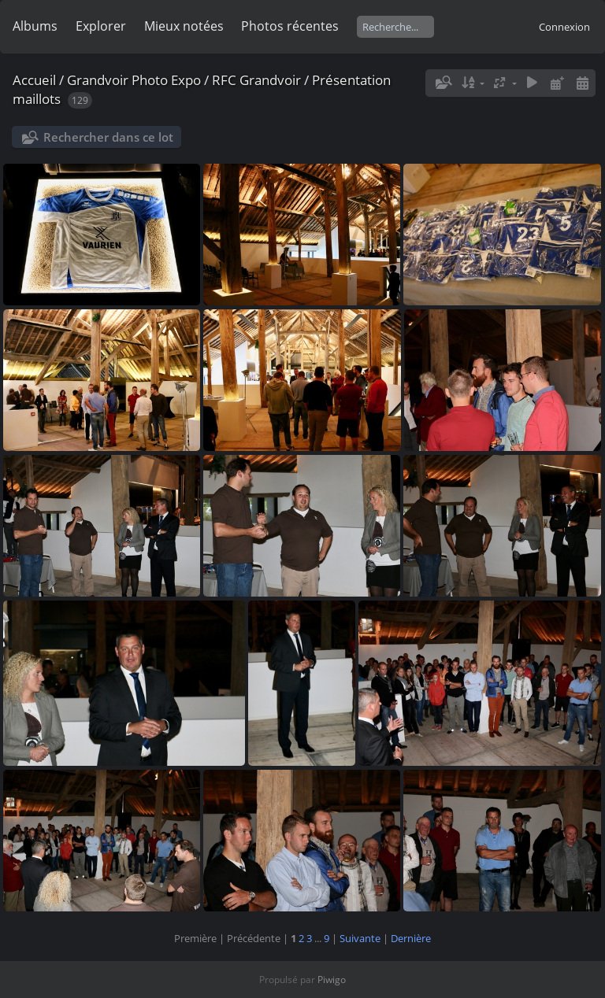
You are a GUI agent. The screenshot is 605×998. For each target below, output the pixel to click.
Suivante (360, 938)
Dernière (411, 938)
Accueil (34, 80)
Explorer (101, 26)
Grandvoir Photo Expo (134, 80)
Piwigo (331, 979)
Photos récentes (290, 26)
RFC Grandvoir (256, 80)
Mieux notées (184, 26)
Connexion (564, 27)
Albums (35, 26)
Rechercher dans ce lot (108, 137)
